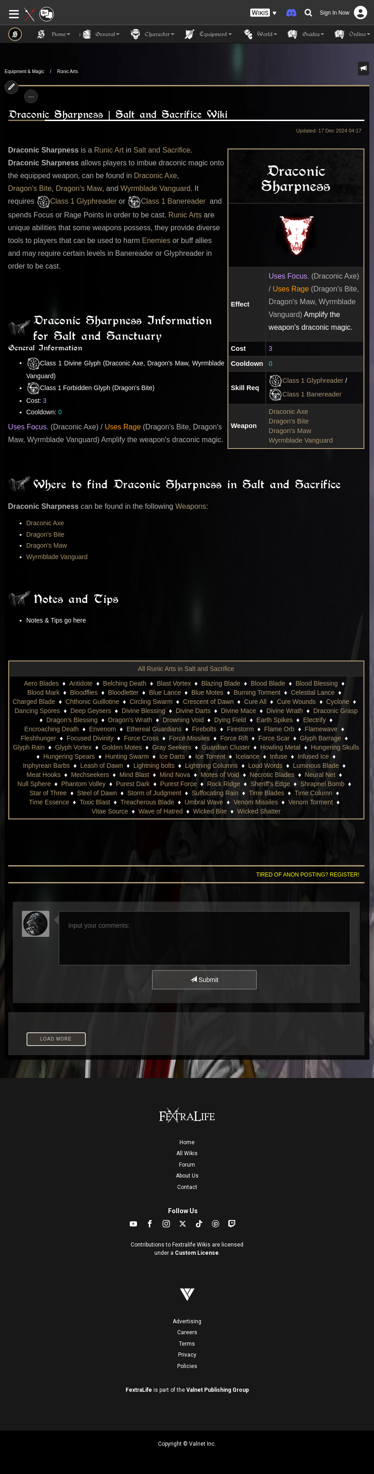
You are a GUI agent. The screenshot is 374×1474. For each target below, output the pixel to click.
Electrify (314, 720)
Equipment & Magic (24, 71)
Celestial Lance (313, 692)
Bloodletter (123, 692)
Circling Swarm (151, 701)
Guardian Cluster (225, 747)
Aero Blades (41, 683)
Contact (187, 1187)
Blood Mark (43, 692)
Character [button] (151, 34)
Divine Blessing (143, 710)
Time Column (313, 793)
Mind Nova (174, 774)
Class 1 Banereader (305, 395)
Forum (187, 1165)
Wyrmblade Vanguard (301, 440)
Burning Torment (257, 692)
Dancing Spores (37, 710)
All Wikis (187, 1153)
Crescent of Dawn (208, 701)
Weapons (190, 506)
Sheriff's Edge (270, 783)
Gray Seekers (171, 747)
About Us (187, 1176)
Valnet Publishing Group (217, 1390)
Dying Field (230, 720)
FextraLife (139, 1390)
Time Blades (266, 793)
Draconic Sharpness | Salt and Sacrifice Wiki (117, 114)
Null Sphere (34, 783)
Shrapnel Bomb (322, 783)
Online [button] (351, 34)
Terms (187, 1344)
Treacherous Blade (147, 802)
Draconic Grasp (335, 710)
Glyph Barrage (320, 738)
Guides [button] (305, 34)
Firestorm (240, 729)
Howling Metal (280, 747)
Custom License (197, 1253)
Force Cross (141, 738)
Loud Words (265, 765)
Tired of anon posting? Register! (307, 875)
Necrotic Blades (272, 774)
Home (187, 1142)
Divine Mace (238, 710)
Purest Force (178, 783)
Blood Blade (268, 683)
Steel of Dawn (97, 793)
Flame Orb (279, 729)
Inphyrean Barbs (46, 765)
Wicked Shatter (258, 811)
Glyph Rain (28, 747)
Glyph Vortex (73, 747)
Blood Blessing (316, 683)
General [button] (99, 34)
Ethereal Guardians (154, 729)
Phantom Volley (83, 783)
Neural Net (320, 774)
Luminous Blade (316, 765)
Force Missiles (189, 738)
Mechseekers (90, 774)
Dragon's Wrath (130, 720)
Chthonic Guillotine (93, 701)
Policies (187, 1366)
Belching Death (125, 683)
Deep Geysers (90, 710)
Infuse (278, 756)
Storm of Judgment (154, 793)
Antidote (80, 683)
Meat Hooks (43, 774)
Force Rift (234, 738)
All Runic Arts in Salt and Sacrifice (186, 668)
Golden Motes (122, 747)
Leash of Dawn (101, 765)
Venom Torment (310, 802)
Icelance (247, 756)
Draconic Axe (288, 411)
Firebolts (204, 729)
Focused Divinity (90, 738)
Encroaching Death (51, 729)
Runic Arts (67, 71)
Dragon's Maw (290, 430)
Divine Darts (193, 710)
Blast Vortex (174, 683)
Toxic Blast (94, 802)
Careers (187, 1332)
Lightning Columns (211, 765)
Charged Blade (33, 701)
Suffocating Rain (215, 793)
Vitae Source (110, 811)
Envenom (102, 729)
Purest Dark (133, 783)
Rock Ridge (223, 783)
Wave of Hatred (160, 811)
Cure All (255, 701)
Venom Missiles (255, 802)
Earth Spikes (275, 720)
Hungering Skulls (335, 747)
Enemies (156, 240)
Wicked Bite (210, 811)
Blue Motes (207, 692)
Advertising (187, 1321)
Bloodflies (84, 692)
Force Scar (274, 738)
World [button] (259, 34)
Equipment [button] (208, 34)
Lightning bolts (153, 765)
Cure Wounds (296, 701)
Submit (204, 979)
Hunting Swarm (127, 756)
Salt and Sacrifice (161, 150)
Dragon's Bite (289, 421)
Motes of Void (219, 774)
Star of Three (48, 793)
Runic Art (109, 150)
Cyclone (337, 701)
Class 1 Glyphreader (306, 381)
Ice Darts (172, 756)
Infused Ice (313, 756)
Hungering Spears (69, 756)
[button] (263, 13)
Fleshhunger (38, 738)
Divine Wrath (284, 710)
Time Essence (49, 802)
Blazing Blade (221, 683)
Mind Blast (134, 774)
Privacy (187, 1355)
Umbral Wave (203, 802)
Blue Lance (165, 692)
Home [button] (53, 34)
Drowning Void (183, 720)
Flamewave (321, 729)
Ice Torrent (210, 756)
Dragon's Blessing (72, 720)
